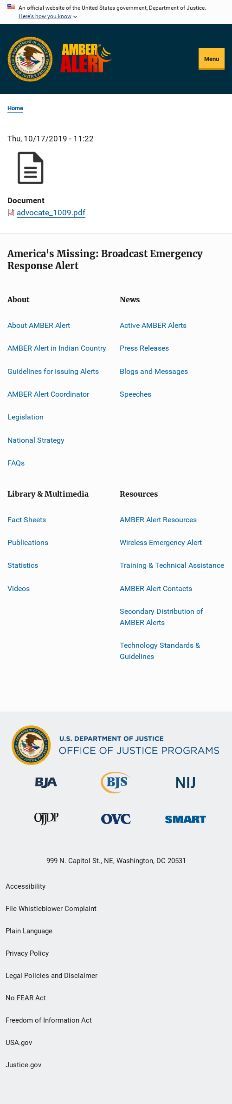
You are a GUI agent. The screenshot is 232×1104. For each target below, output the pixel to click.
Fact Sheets (26, 519)
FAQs (16, 463)
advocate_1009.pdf (51, 212)
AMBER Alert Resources (158, 519)
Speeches (135, 394)
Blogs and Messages (154, 371)
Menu (211, 58)
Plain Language (29, 931)
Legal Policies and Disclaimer (51, 975)
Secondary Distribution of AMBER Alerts (161, 617)
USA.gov (19, 1042)
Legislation (25, 416)
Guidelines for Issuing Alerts (53, 371)
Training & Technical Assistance (172, 565)
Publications (27, 542)
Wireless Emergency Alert (161, 542)
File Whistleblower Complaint (51, 908)
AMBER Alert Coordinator (48, 394)
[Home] (88, 59)
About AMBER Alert (38, 325)
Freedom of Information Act (49, 1020)
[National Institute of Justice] (185, 790)
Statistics (22, 565)
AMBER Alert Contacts (156, 588)
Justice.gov (23, 1065)
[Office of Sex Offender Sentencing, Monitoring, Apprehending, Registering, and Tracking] (185, 825)
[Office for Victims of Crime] (116, 825)
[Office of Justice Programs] (30, 59)
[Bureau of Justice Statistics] (116, 795)
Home (15, 108)
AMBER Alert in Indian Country (56, 348)
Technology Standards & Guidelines (160, 651)
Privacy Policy (27, 953)
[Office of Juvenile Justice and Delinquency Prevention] (46, 827)
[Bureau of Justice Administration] (46, 790)
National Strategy (35, 440)
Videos (18, 588)
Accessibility (25, 886)
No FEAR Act (26, 998)
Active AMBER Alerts (153, 325)
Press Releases (144, 348)
